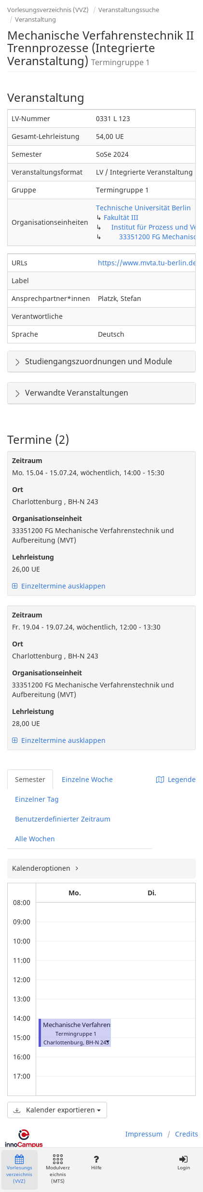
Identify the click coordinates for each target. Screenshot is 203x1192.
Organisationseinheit (47, 518)
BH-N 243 (97, 1042)
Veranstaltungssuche (128, 9)
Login (183, 1163)
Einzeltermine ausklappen (59, 585)
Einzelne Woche (87, 779)
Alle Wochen (35, 838)
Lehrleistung (33, 557)
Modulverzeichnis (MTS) (58, 1169)
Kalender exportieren (57, 1109)
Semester (30, 779)
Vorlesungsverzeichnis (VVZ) (48, 9)
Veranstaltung (35, 19)
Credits (186, 1133)
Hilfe (96, 1163)
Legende (176, 779)
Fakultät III (121, 217)
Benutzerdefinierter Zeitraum (62, 818)
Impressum (143, 1133)
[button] (107, 1041)
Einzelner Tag (37, 799)
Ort (17, 489)
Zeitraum (27, 460)
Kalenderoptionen (42, 868)
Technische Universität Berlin (143, 207)
